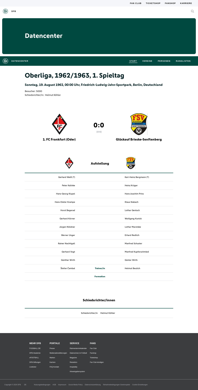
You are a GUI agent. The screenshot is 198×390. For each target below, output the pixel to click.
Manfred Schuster (133, 243)
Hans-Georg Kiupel (65, 194)
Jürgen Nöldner (67, 227)
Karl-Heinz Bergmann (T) (137, 177)
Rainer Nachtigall (66, 243)
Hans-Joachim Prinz (134, 194)
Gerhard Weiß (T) (66, 177)
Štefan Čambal (68, 268)
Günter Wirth (131, 260)
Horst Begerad (67, 210)
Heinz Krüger (131, 185)
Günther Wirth (68, 260)
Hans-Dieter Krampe (65, 202)
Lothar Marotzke (133, 227)
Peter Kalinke (68, 185)
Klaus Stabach (131, 202)
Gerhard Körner (67, 219)
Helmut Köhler (53, 95)
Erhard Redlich (132, 235)
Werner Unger (68, 235)
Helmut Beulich (132, 268)
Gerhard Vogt (68, 252)
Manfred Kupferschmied (137, 252)
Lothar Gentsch (132, 210)
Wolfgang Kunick (133, 219)
